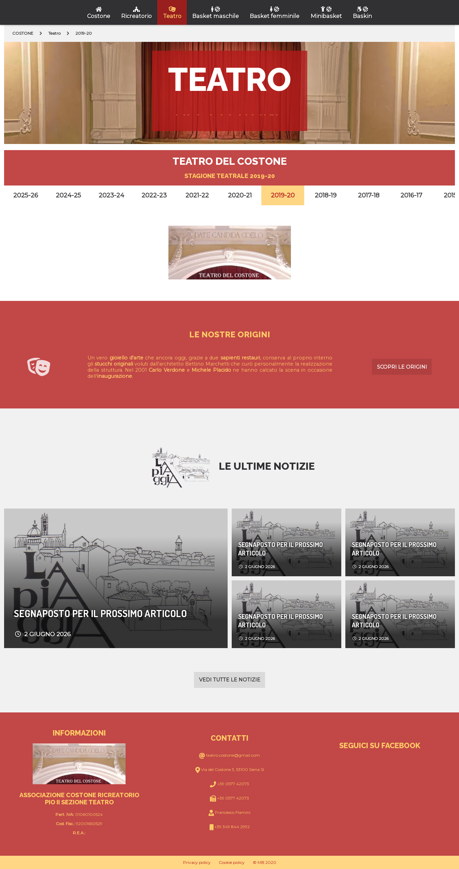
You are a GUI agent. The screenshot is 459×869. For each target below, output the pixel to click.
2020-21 (240, 195)
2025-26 (25, 195)
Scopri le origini (402, 367)
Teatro (54, 33)
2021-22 (197, 195)
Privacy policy (197, 862)
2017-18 (368, 195)
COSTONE (22, 33)
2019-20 (283, 195)
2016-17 (411, 195)
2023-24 (111, 195)
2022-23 (154, 195)
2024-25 (68, 195)
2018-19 (326, 195)
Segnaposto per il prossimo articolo (100, 613)
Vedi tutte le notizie (229, 680)
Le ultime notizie (267, 466)
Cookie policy (232, 862)
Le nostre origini (229, 334)
